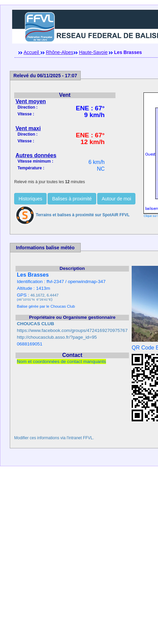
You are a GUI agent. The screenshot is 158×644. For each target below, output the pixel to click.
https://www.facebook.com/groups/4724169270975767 (72, 330)
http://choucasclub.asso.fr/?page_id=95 (57, 337)
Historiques (30, 198)
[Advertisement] (79, 558)
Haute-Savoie (93, 52)
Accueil (32, 52)
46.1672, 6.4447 (44, 295)
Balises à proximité (72, 198)
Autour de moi (116, 198)
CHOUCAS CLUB (35, 323)
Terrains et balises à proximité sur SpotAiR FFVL (72, 215)
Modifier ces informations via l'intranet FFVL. (54, 438)
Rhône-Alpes (59, 52)
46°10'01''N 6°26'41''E (34, 299)
